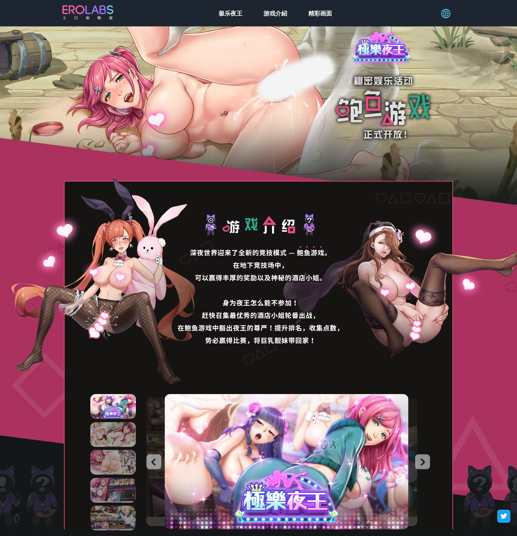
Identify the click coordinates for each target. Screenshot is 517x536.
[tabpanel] (287, 461)
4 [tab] (113, 490)
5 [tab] (113, 518)
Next (422, 461)
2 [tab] (113, 434)
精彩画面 (320, 13)
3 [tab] (113, 462)
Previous (153, 461)
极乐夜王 (230, 13)
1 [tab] (113, 406)
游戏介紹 (275, 13)
